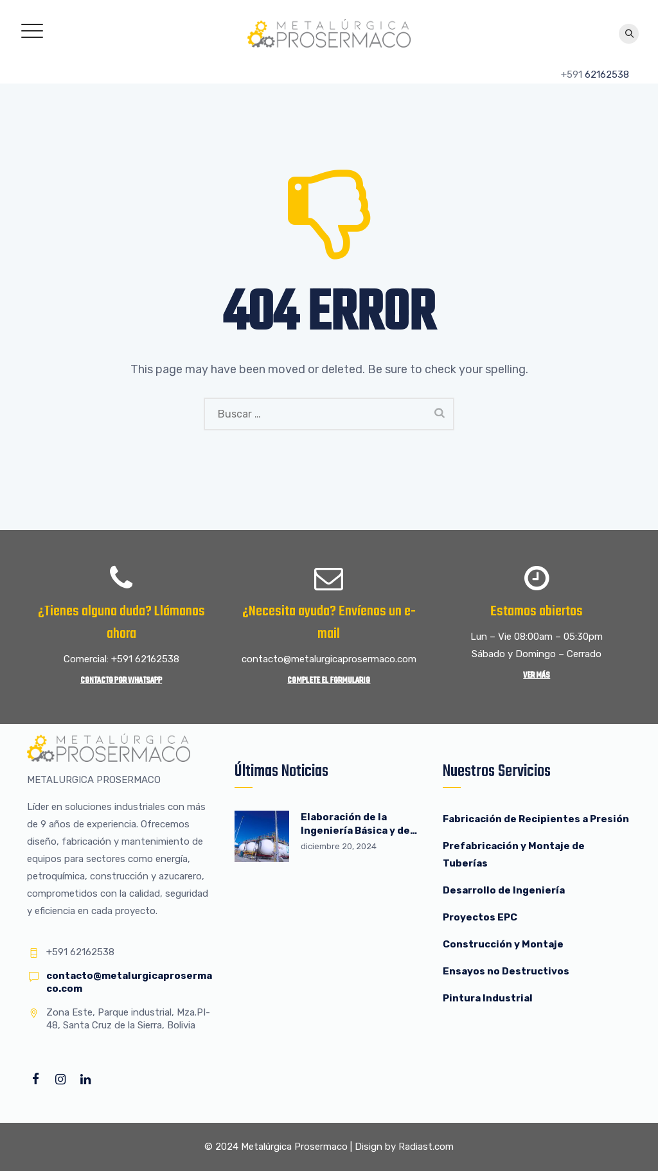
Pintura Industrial (488, 998)
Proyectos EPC (480, 917)
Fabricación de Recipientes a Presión (537, 819)
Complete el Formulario (328, 680)
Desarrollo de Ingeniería (504, 890)
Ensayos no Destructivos (506, 971)
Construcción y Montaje (503, 944)
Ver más (536, 675)
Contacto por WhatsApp (121, 680)
